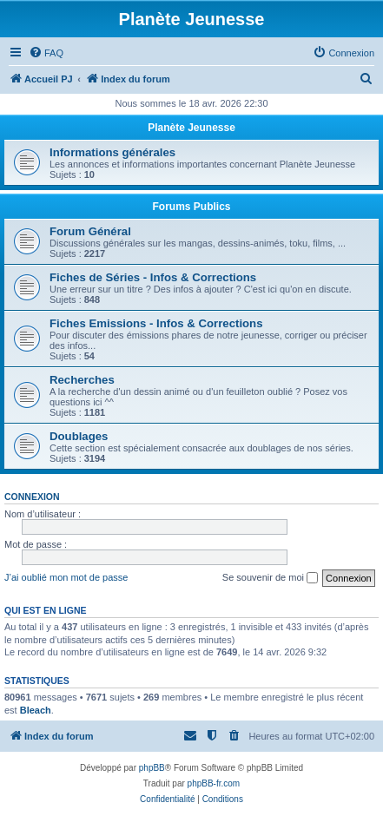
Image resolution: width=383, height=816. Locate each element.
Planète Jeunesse (191, 128)
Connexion (32, 496)
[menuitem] (46, 53)
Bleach (35, 710)
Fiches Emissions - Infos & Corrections (156, 323)
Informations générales (112, 152)
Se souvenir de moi (270, 578)
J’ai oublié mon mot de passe (66, 577)
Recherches (82, 379)
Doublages (79, 436)
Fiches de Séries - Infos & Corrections (153, 277)
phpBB (152, 768)
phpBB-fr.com (214, 783)
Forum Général (90, 231)
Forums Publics (191, 207)
